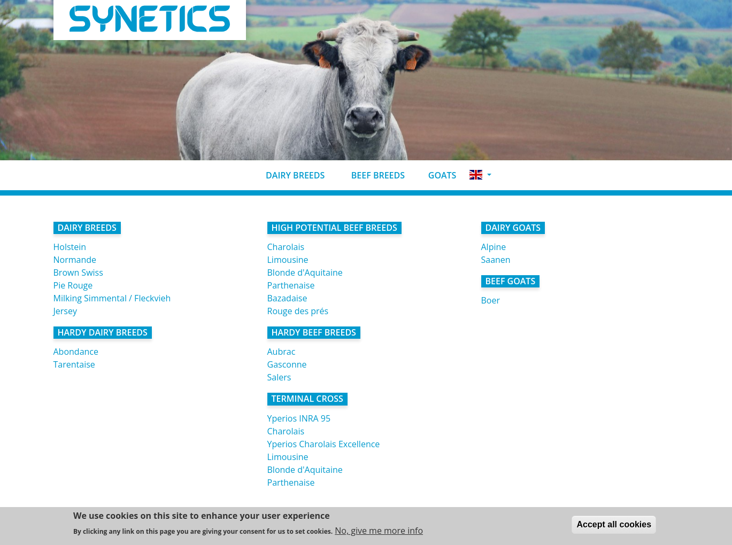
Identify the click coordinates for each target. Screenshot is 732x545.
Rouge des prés (298, 311)
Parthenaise (291, 285)
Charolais (286, 247)
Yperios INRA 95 (299, 418)
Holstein (70, 247)
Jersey (65, 311)
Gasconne (287, 364)
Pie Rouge (73, 285)
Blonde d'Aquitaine (305, 272)
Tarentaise (74, 364)
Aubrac (281, 351)
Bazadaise (287, 298)
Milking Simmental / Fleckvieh (112, 298)
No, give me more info (379, 533)
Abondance (75, 351)
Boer (490, 300)
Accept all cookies (613, 527)
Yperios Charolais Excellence (323, 444)
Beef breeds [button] (369, 175)
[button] (480, 175)
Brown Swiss (78, 272)
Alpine (493, 247)
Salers (279, 377)
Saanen (496, 260)
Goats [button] (434, 175)
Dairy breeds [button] (287, 175)
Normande (75, 260)
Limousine (288, 260)
